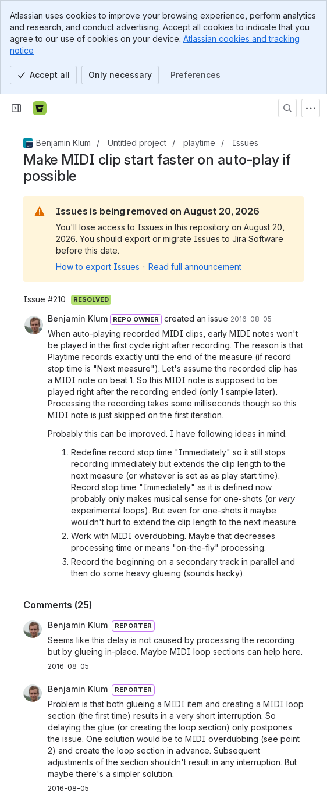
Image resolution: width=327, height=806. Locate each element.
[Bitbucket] (39, 108)
